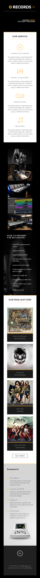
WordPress (29, 568)
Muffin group (24, 566)
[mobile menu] (33, 7)
